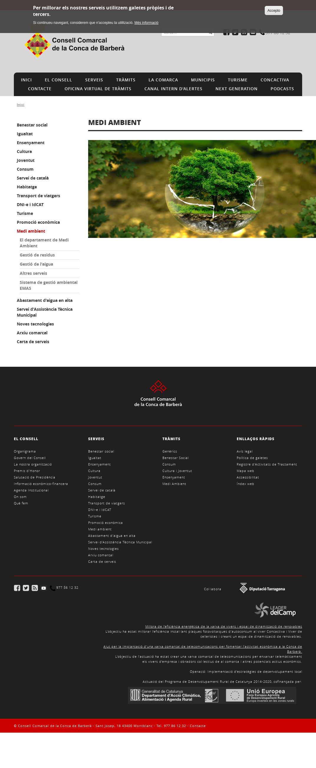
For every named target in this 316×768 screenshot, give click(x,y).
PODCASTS (282, 88)
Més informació (146, 21)
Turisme (25, 213)
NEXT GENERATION (236, 88)
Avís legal (245, 451)
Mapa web (245, 470)
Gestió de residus (37, 255)
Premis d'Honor (27, 470)
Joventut (25, 160)
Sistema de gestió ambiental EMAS (49, 285)
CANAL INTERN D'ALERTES (173, 88)
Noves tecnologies (35, 324)
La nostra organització (33, 464)
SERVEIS (94, 80)
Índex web (245, 483)
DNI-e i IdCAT (30, 204)
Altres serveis (33, 273)
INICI (26, 80)
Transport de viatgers (38, 195)
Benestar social (32, 125)
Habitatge (27, 187)
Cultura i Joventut (177, 470)
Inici (20, 104)
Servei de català (33, 178)
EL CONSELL (58, 80)
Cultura (24, 151)
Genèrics (169, 451)
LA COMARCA (163, 80)
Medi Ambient (174, 483)
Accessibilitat (248, 477)
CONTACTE (40, 88)
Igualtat (25, 134)
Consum (25, 169)
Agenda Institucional (31, 490)
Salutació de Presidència (34, 477)
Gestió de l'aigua (36, 264)
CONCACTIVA (275, 80)
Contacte (198, 725)
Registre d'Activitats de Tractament (267, 464)
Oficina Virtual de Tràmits (98, 88)
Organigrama (25, 451)
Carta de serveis (33, 341)
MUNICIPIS (203, 80)
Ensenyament (31, 142)
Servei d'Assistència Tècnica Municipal (45, 312)
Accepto (273, 9)
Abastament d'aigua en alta (45, 300)
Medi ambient (31, 231)
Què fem (21, 503)
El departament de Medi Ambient (44, 243)
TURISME (238, 80)
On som (20, 496)
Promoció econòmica (38, 222)
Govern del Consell (30, 457)
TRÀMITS (126, 80)
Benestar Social (175, 457)
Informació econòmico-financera (41, 483)
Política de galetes (252, 457)
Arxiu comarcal (32, 333)
